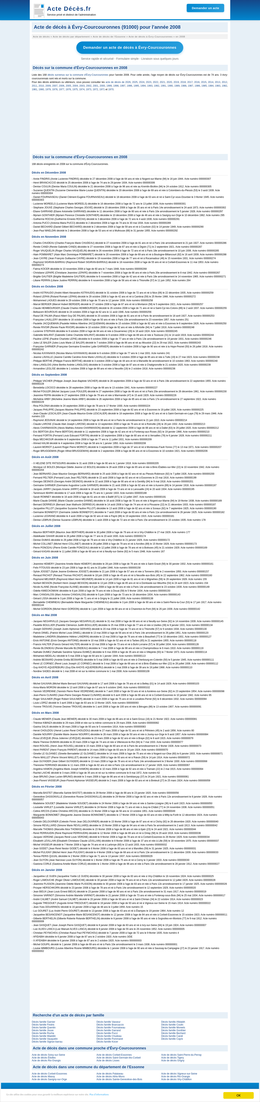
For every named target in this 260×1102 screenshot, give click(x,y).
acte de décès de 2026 (118, 81)
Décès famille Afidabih (173, 1020)
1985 (204, 84)
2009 (48, 84)
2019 (176, 81)
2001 (95, 84)
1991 (163, 84)
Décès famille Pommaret (109, 1037)
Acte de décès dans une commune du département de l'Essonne (88, 1066)
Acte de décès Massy (43, 1075)
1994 (143, 84)
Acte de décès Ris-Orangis (46, 1059)
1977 (61, 88)
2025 (135, 81)
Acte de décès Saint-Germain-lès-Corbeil (118, 1056)
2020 (169, 81)
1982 (224, 84)
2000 (102, 84)
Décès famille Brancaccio (110, 1023)
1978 (55, 88)
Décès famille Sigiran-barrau (47, 1040)
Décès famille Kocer (107, 1040)
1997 (123, 84)
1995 (136, 84)
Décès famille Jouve (42, 1029)
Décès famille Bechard (173, 1032)
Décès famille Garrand (108, 1029)
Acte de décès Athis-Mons (110, 1075)
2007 (55, 84)
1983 (218, 84)
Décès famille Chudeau (108, 1035)
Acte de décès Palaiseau (109, 1072)
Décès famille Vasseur (108, 1020)
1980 (41, 88)
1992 (156, 84)
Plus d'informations (135, 1096)
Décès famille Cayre (172, 1037)
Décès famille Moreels (173, 1026)
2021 (162, 81)
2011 (34, 84)
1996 (129, 84)
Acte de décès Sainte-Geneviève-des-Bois (119, 1078)
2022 (155, 81)
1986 (197, 84)
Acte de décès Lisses (107, 1059)
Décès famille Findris (43, 1023)
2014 (210, 81)
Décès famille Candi (172, 1035)
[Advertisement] (130, 122)
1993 (150, 84)
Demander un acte (205, 8)
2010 (41, 84)
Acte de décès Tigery (172, 1056)
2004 (75, 84)
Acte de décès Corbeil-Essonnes (114, 1053)
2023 (148, 81)
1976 (68, 88)
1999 (109, 84)
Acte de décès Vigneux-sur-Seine (179, 1072)
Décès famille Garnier (43, 1020)
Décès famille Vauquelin (45, 1037)
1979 (48, 88)
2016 (197, 81)
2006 (61, 84)
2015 (204, 81)
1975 (75, 88)
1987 (190, 84)
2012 (224, 81)
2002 (89, 84)
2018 (183, 81)
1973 (88, 88)
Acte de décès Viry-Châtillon (176, 1078)
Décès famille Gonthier (173, 1029)
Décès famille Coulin (172, 1023)
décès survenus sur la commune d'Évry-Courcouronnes (78, 73)
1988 (183, 84)
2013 (217, 81)
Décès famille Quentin (43, 1026)
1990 (170, 84)
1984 (211, 84)
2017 (190, 81)
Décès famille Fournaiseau (110, 1026)
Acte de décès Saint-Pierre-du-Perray (181, 1053)
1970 (111, 88)
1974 (82, 88)
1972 (95, 88)
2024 (142, 81)
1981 (34, 88)
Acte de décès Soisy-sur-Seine (48, 1053)
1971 (102, 88)
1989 (177, 84)
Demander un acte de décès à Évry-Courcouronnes (129, 47)
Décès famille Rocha (43, 1032)
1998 (116, 84)
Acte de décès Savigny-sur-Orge (49, 1078)
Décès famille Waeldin (44, 1035)
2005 (68, 84)
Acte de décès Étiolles (44, 1056)
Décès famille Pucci (107, 1032)
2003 (82, 84)
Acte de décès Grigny (172, 1059)
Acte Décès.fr (69, 8)
